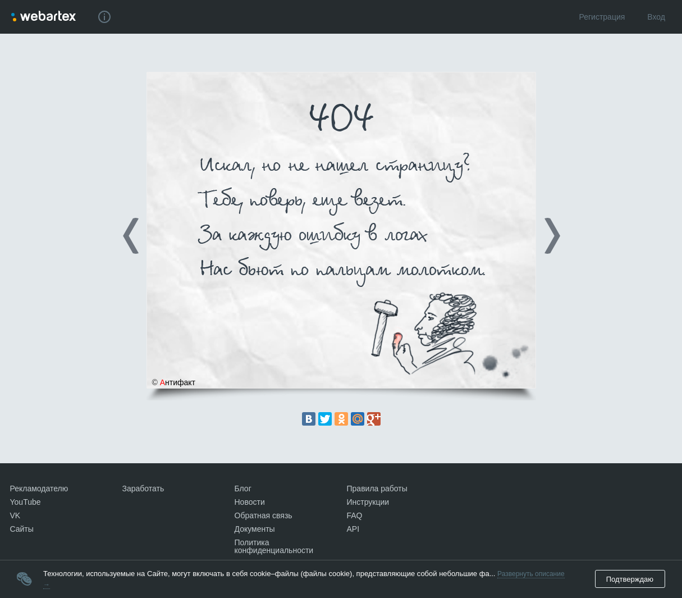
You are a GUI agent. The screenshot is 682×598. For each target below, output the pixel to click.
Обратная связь (263, 515)
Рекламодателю (39, 488)
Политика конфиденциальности (274, 546)
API (353, 528)
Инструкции (368, 501)
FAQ (355, 515)
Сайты (22, 528)
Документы (255, 528)
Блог (243, 488)
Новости (250, 501)
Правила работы (377, 488)
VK (15, 515)
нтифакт (177, 382)
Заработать (143, 488)
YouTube (25, 501)
